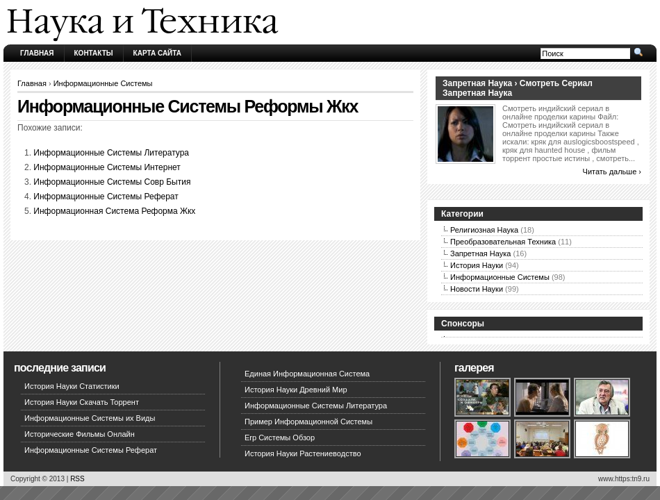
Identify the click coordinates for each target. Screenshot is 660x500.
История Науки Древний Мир (296, 389)
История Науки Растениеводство (303, 453)
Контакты (93, 53)
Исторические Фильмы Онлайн (79, 434)
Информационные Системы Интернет (107, 167)
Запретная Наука (480, 253)
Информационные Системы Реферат (105, 196)
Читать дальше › (612, 171)
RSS (77, 479)
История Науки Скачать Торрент (81, 402)
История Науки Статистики (71, 386)
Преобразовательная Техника (503, 242)
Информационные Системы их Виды (89, 418)
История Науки (476, 265)
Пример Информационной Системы (308, 421)
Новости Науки (476, 289)
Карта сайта (157, 53)
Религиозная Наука (484, 230)
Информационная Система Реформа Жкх (114, 211)
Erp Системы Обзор (280, 437)
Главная (37, 53)
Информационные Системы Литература (111, 153)
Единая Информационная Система (307, 373)
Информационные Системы (103, 83)
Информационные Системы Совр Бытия (111, 182)
